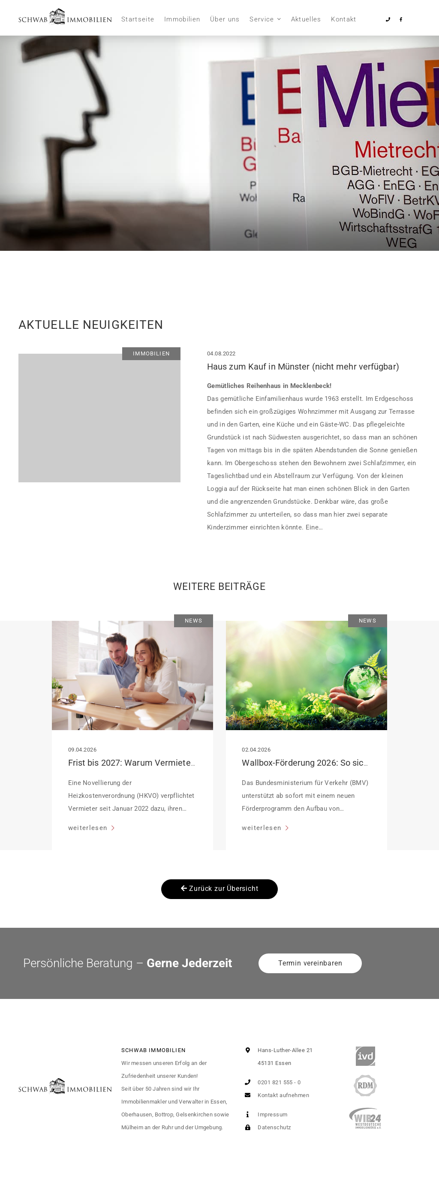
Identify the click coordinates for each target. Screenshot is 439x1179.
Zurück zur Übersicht (220, 888)
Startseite (138, 19)
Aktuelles (306, 19)
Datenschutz (266, 1127)
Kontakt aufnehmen (275, 1095)
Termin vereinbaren (310, 963)
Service (262, 19)
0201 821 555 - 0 (271, 1082)
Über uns (225, 19)
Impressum (264, 1114)
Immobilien (182, 19)
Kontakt (343, 19)
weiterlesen (89, 828)
